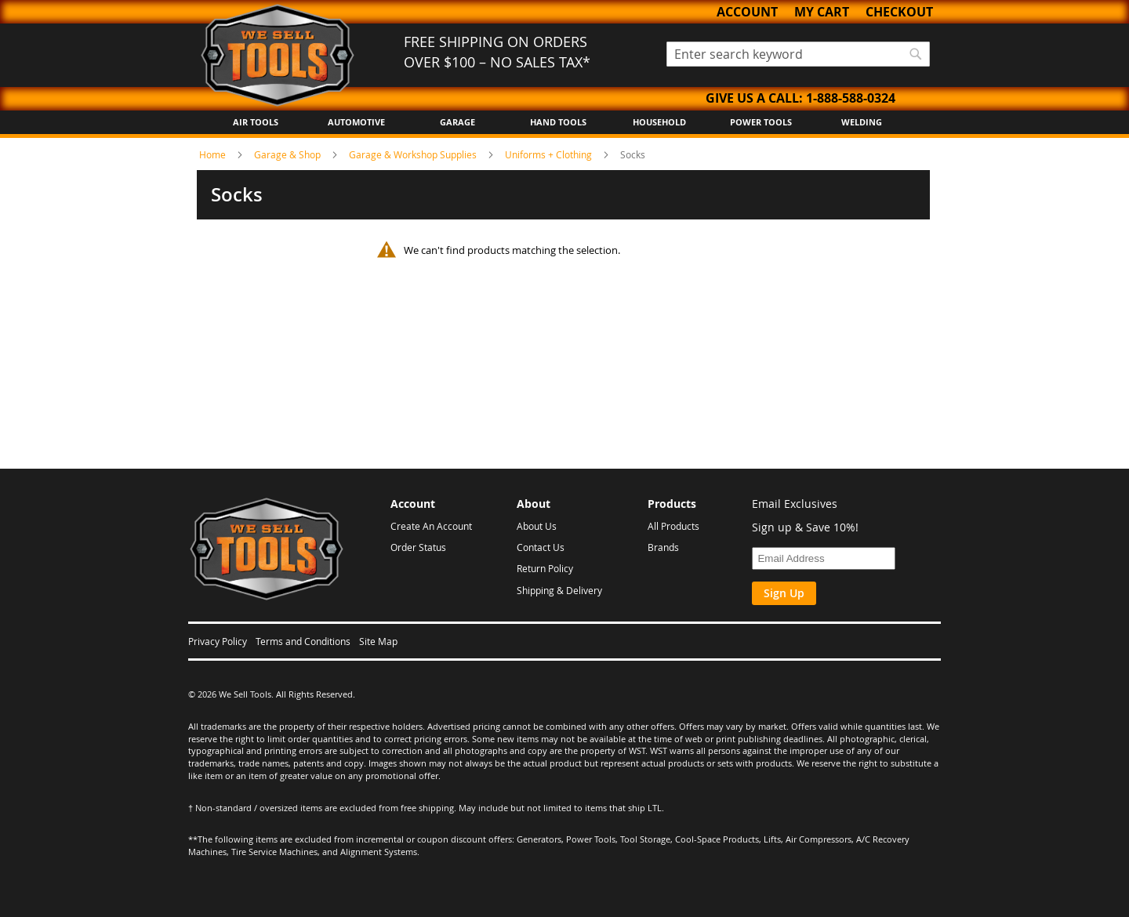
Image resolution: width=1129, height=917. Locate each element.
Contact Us (540, 547)
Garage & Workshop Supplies (414, 154)
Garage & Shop (288, 154)
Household (659, 122)
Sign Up (784, 592)
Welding (861, 122)
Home (213, 154)
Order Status (418, 547)
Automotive (356, 122)
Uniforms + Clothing (549, 154)
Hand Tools (558, 122)
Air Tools (255, 122)
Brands (663, 547)
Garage (457, 122)
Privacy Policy (217, 641)
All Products (673, 526)
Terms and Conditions (303, 641)
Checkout (899, 11)
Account (747, 11)
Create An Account (431, 526)
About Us (537, 526)
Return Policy (545, 568)
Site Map (378, 641)
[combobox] (797, 54)
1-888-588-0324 (850, 98)
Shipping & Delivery (559, 590)
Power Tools (761, 122)
